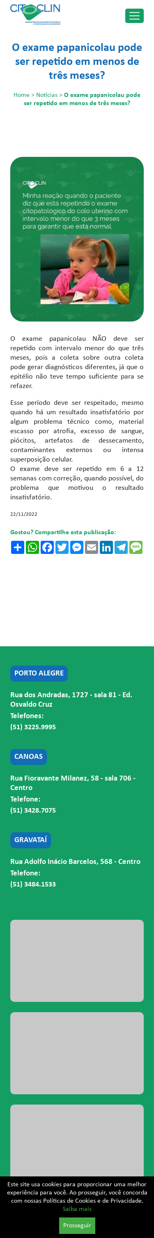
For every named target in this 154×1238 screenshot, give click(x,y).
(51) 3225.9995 (33, 727)
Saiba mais (77, 1209)
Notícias (46, 95)
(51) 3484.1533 (33, 884)
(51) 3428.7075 (33, 810)
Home (22, 95)
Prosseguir (77, 1225)
